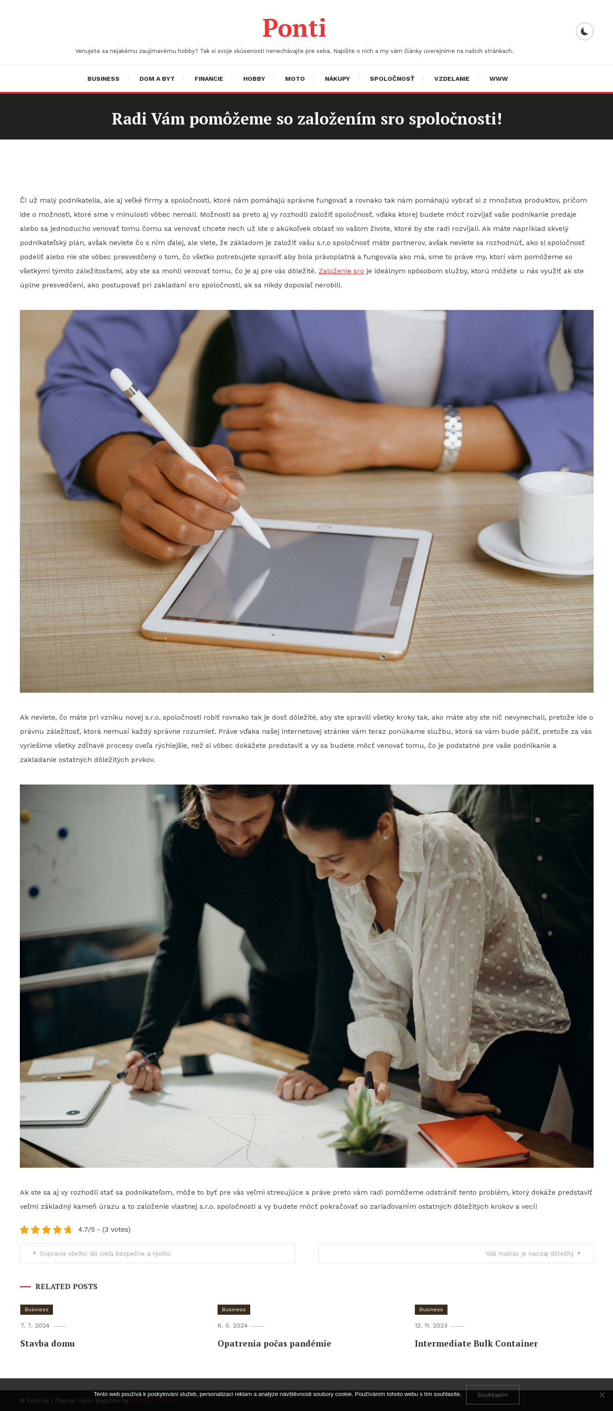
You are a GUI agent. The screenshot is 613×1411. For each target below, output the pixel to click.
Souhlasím (493, 1394)
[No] (602, 1394)
